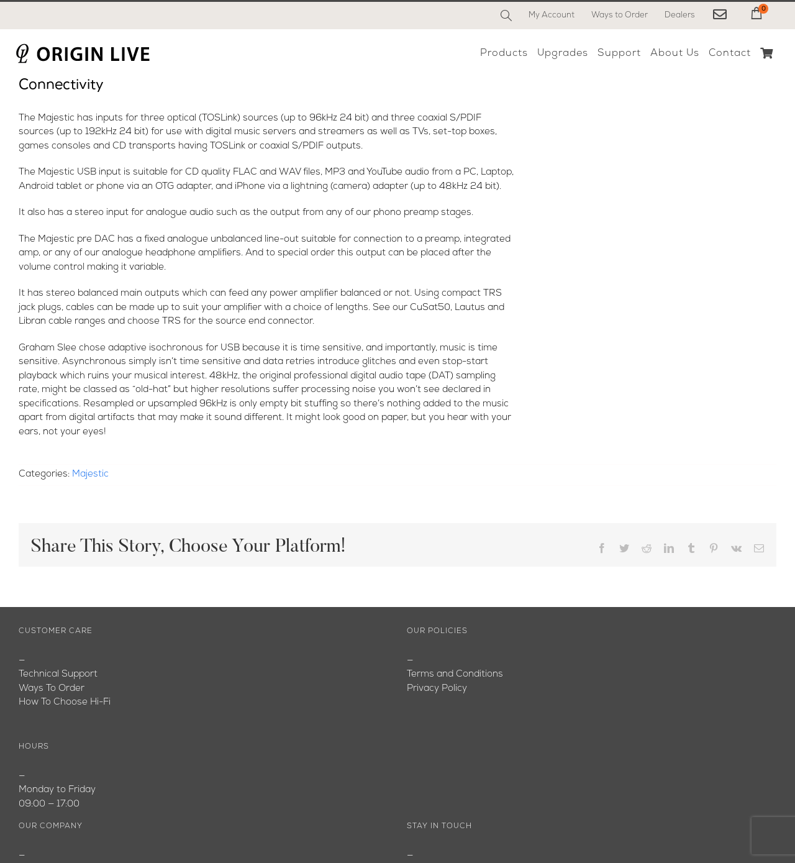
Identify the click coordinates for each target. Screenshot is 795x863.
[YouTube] (444, 816)
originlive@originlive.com (460, 688)
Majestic (90, 474)
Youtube (37, 703)
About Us (39, 675)
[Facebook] (417, 816)
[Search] (506, 15)
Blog (28, 688)
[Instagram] (471, 816)
